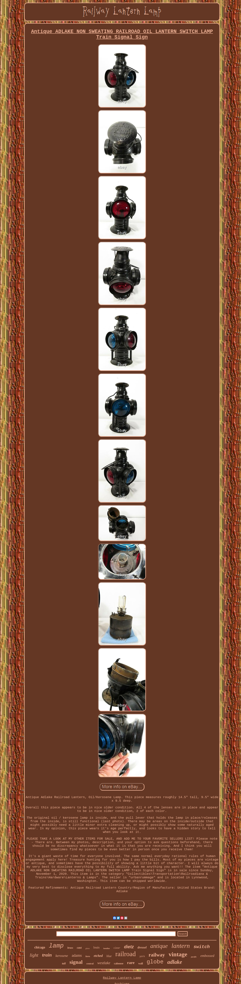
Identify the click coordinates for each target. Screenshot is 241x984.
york (142, 956)
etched (98, 956)
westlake (103, 963)
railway (157, 955)
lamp (56, 945)
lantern (180, 945)
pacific (194, 957)
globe (155, 962)
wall (140, 963)
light (34, 955)
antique (159, 946)
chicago (39, 947)
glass (87, 948)
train (47, 955)
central (90, 963)
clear (117, 948)
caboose (118, 963)
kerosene (62, 956)
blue (109, 956)
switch (201, 946)
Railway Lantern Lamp (122, 978)
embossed (207, 956)
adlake (174, 962)
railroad (125, 954)
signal (76, 962)
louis (96, 947)
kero (88, 956)
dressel (142, 947)
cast (79, 947)
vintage (178, 954)
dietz (129, 946)
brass (70, 947)
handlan (106, 948)
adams (77, 955)
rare (131, 962)
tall (64, 963)
